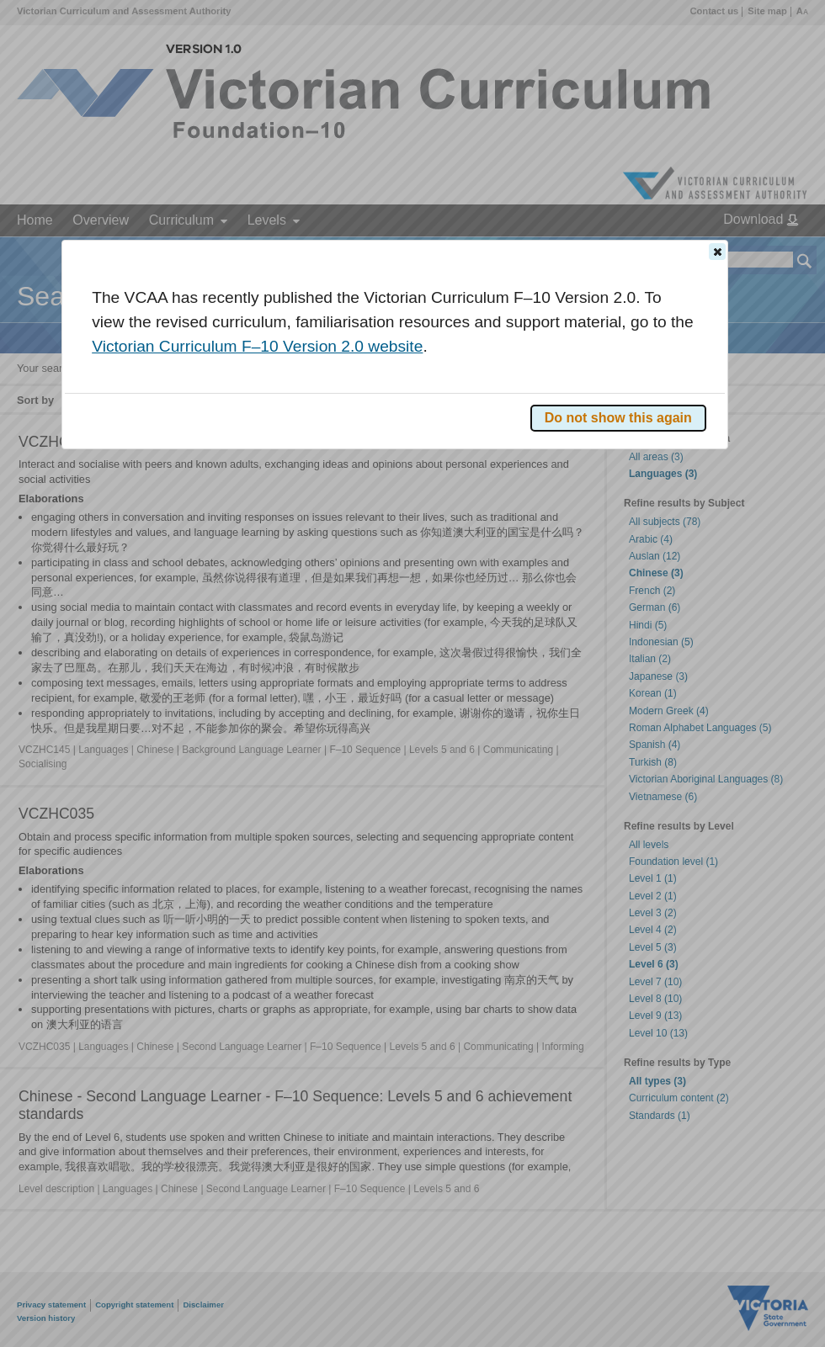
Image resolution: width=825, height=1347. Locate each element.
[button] (717, 251)
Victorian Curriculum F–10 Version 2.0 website (257, 346)
